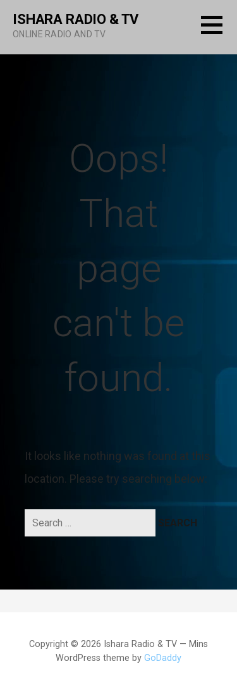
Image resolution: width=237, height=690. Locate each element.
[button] (219, 32)
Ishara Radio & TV (75, 19)
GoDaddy (162, 658)
